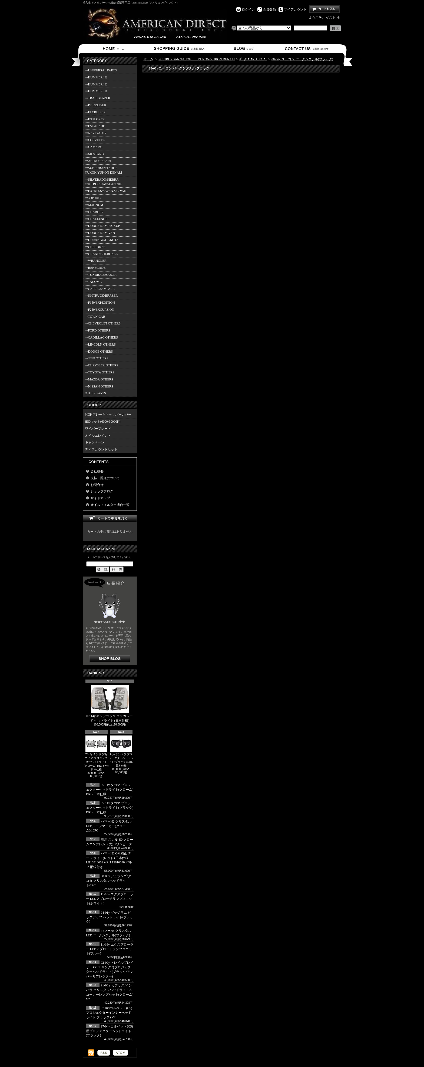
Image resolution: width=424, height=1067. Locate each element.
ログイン (248, 9)
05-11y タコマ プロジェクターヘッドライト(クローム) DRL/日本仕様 (110, 789)
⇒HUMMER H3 (96, 84)
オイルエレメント (98, 436)
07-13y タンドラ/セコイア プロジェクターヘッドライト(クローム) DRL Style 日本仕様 (96, 753)
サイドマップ (100, 498)
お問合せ (307, 48)
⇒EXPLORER (95, 119)
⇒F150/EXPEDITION (100, 302)
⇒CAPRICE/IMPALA (100, 289)
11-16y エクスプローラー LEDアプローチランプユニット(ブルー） (110, 949)
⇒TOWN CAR (95, 317)
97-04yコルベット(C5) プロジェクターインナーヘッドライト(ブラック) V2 (109, 1012)
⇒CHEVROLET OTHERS (103, 323)
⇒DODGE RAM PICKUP (102, 226)
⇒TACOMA (93, 282)
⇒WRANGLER (96, 261)
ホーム (115, 48)
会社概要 (97, 471)
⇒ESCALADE (95, 126)
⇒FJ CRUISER (95, 112)
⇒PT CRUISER (95, 105)
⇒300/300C (93, 198)
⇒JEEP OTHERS (96, 358)
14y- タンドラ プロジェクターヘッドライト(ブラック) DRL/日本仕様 (121, 751)
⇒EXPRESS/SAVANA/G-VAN (106, 191)
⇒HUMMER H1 (96, 91)
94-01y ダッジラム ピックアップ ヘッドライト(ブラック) (109, 917)
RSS (103, 1053)
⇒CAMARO (93, 147)
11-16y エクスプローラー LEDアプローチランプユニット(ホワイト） (110, 898)
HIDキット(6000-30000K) (103, 421)
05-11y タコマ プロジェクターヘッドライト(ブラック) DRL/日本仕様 (110, 807)
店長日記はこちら (109, 658)
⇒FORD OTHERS (97, 330)
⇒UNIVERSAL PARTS (101, 70)
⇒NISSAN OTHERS (99, 386)
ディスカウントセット (101, 449)
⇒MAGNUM (94, 205)
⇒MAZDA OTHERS (99, 379)
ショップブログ (243, 48)
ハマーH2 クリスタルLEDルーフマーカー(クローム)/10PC (109, 826)
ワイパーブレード (98, 428)
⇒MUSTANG (94, 154)
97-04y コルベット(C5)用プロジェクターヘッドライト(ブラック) (109, 1031)
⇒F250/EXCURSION (99, 310)
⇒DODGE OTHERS (99, 351)
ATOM (120, 1053)
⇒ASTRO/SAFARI (98, 161)
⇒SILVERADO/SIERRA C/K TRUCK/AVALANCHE (103, 182)
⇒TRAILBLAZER (97, 98)
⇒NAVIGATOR (96, 133)
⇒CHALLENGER (97, 219)
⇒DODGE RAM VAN (100, 233)
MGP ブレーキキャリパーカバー (108, 414)
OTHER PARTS (95, 393)
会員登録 (269, 9)
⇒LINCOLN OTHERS (100, 344)
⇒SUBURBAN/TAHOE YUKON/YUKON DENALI (104, 170)
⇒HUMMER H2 (96, 77)
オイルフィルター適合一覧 (110, 505)
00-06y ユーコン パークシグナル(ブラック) (302, 59)
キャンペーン (94, 442)
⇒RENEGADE (95, 268)
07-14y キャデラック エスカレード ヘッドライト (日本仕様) (110, 704)
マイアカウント (295, 9)
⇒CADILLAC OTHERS (101, 337)
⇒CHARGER (94, 212)
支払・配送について (179, 48)
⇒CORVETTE (95, 140)
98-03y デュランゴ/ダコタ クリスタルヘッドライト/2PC (108, 880)
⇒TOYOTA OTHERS (99, 372)
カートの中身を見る (110, 518)
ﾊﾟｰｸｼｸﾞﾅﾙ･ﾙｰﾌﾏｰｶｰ (253, 59)
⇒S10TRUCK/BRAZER (101, 295)
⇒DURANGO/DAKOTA (102, 240)
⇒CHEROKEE (95, 247)
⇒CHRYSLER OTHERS (101, 365)
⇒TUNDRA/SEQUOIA (101, 275)
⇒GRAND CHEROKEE (101, 254)
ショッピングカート (324, 9)
